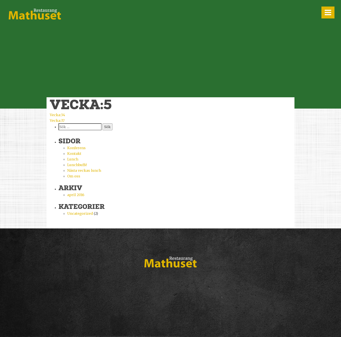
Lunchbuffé (77, 165)
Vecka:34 (57, 115)
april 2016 (75, 195)
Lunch (72, 159)
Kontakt (74, 153)
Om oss (73, 176)
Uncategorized (80, 213)
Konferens (76, 148)
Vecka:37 (57, 120)
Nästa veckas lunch (84, 170)
